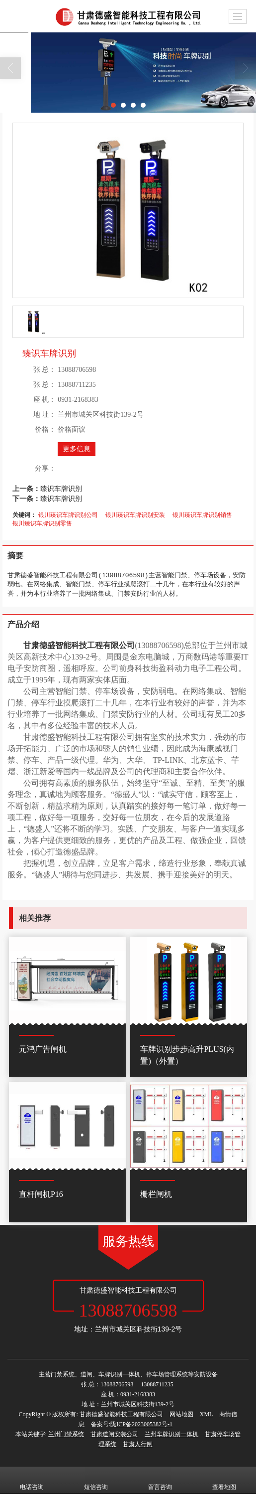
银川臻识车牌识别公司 (68, 514)
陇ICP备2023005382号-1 (141, 1424)
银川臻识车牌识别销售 (202, 514)
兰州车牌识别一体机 (171, 1434)
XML (206, 1414)
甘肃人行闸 (138, 1444)
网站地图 (181, 1414)
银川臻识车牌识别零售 (42, 523)
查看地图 (224, 1480)
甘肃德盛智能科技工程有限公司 (121, 1414)
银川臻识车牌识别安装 (135, 514)
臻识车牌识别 (61, 489)
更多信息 (76, 449)
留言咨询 (160, 1480)
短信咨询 (96, 1480)
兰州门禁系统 (66, 1434)
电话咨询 (32, 1480)
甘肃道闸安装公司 (114, 1434)
